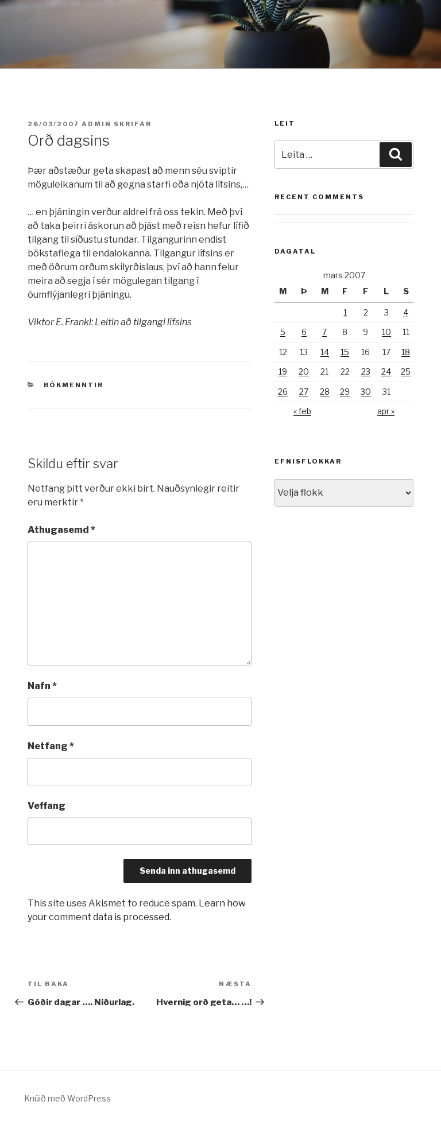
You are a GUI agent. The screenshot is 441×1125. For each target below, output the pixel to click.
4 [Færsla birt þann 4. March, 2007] (405, 312)
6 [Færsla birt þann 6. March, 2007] (304, 332)
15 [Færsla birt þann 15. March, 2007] (345, 352)
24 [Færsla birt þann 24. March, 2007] (386, 371)
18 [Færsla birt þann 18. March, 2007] (405, 352)
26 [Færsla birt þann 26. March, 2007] (283, 391)
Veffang (46, 805)
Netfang (51, 746)
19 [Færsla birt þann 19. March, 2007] (282, 371)
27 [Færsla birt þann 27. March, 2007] (303, 391)
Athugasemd (61, 529)
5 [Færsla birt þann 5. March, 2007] (282, 332)
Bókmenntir (74, 385)
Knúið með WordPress (67, 1098)
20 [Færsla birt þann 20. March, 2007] (304, 371)
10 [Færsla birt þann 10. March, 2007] (386, 332)
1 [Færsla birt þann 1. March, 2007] (345, 312)
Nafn (42, 685)
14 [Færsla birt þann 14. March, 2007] (324, 352)
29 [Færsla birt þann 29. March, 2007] (345, 391)
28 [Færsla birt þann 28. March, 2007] (325, 391)
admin (96, 124)
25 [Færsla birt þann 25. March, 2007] (406, 371)
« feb (302, 411)
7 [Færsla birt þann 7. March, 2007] (324, 332)
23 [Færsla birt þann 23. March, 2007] (365, 371)
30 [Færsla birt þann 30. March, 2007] (366, 391)
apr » (385, 411)
